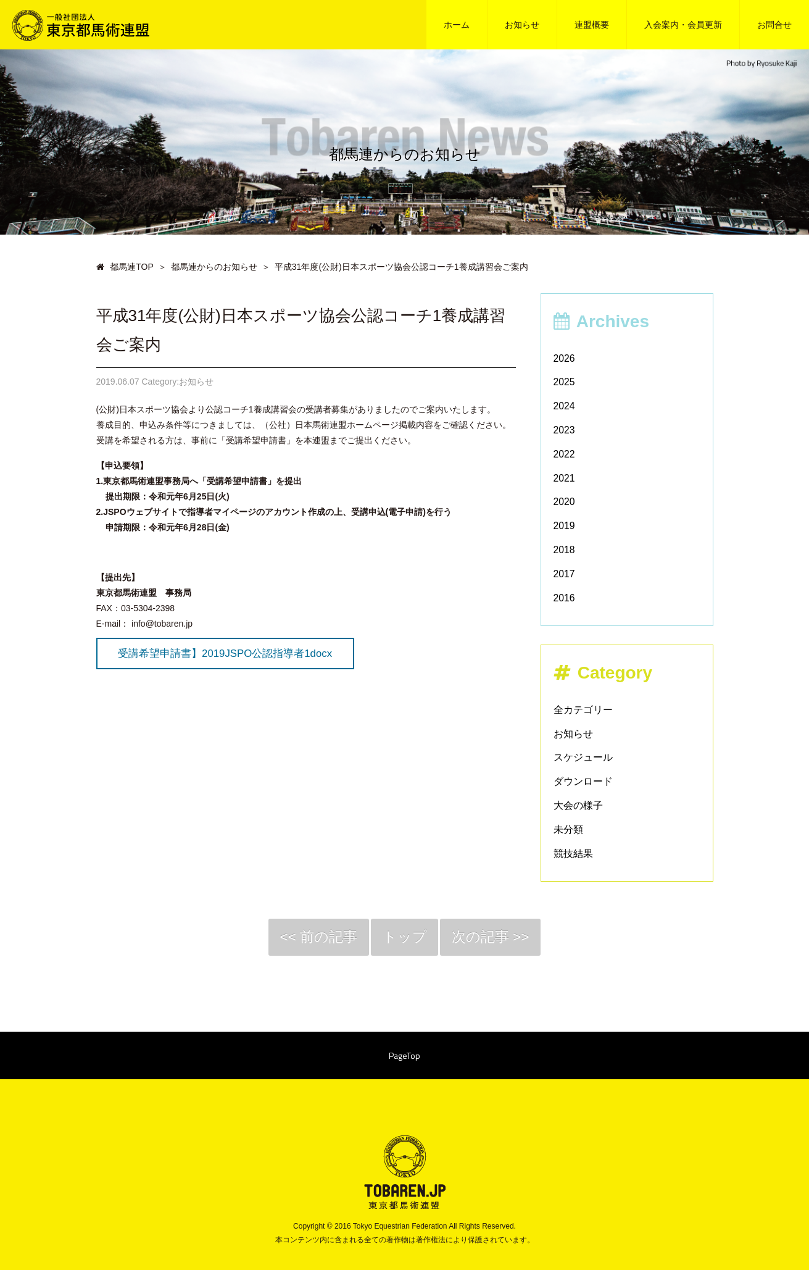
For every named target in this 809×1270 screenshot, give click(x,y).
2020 (565, 501)
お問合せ (774, 25)
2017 (565, 574)
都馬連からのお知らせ (214, 267)
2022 (565, 454)
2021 (565, 478)
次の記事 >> (495, 938)
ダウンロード (583, 781)
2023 (565, 430)
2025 (565, 382)
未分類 (568, 829)
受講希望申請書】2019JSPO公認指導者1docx (225, 653)
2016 (565, 598)
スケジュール (583, 757)
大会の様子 (578, 805)
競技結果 (573, 853)
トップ (404, 938)
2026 (565, 358)
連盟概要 (592, 25)
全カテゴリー (583, 709)
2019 (565, 525)
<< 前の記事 (314, 938)
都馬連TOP (125, 267)
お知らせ (522, 25)
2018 (565, 550)
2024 (565, 406)
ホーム (457, 25)
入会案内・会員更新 (683, 25)
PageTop (404, 1059)
